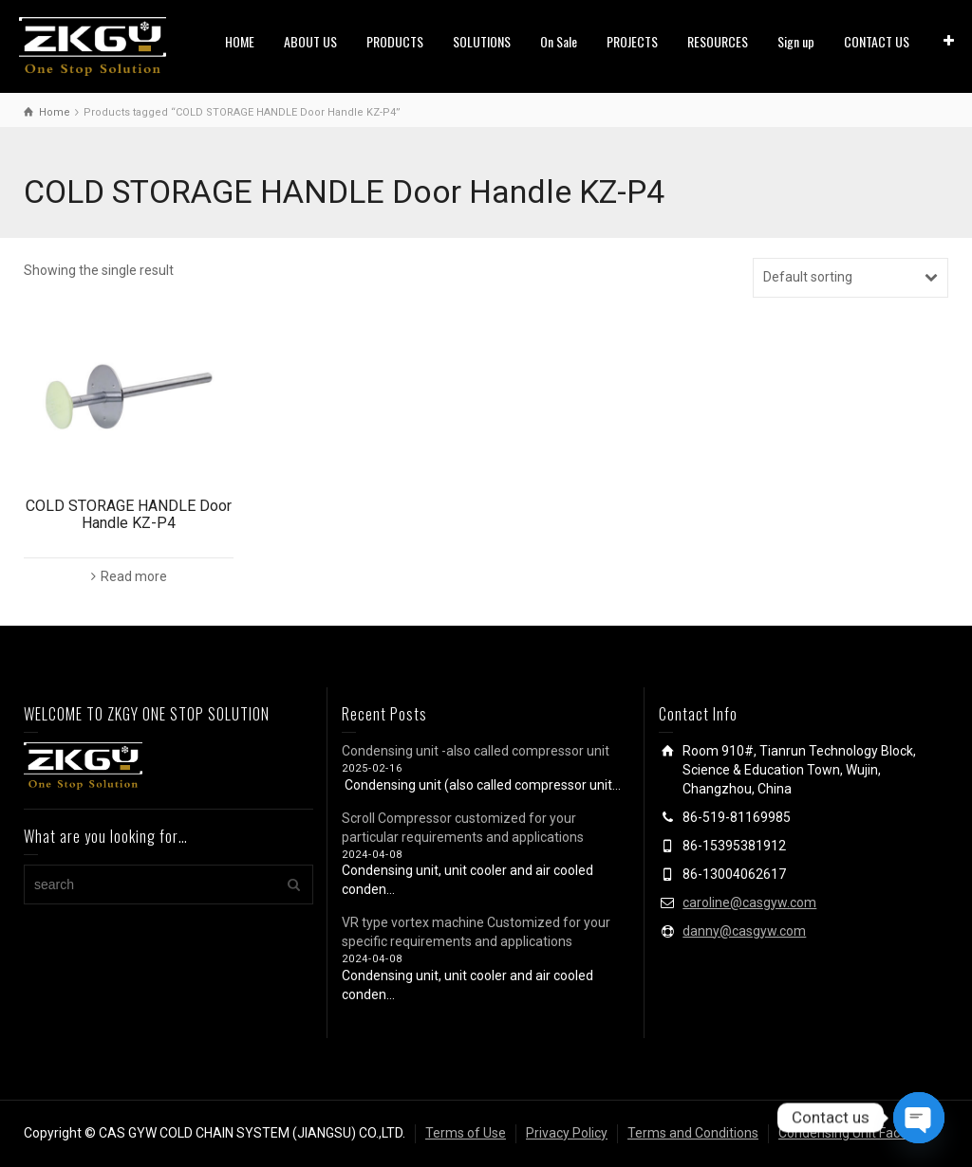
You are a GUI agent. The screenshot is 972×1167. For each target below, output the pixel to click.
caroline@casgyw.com (749, 902)
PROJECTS (632, 41)
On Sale (558, 41)
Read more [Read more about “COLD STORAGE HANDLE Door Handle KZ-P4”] (134, 576)
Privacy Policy (567, 1132)
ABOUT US (310, 41)
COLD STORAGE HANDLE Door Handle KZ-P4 (129, 514)
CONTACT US (876, 41)
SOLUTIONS (482, 41)
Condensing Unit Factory (851, 1132)
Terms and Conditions (692, 1132)
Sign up (795, 41)
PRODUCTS (394, 41)
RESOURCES (717, 41)
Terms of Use (465, 1132)
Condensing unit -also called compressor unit (475, 750)
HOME (239, 41)
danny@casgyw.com (744, 931)
